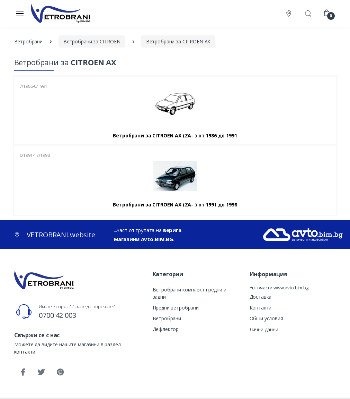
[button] (308, 13)
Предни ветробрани (176, 307)
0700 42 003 (57, 315)
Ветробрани (167, 318)
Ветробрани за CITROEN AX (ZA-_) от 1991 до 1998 (175, 205)
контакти (25, 351)
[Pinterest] (60, 372)
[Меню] (19, 13)
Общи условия (266, 318)
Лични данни (264, 329)
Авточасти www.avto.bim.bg (279, 288)
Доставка (261, 297)
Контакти (261, 307)
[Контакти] (289, 13)
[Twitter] (41, 372)
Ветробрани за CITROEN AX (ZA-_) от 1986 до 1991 (175, 136)
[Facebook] (23, 372)
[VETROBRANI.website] (61, 13)
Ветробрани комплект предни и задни (189, 293)
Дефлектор (166, 329)
